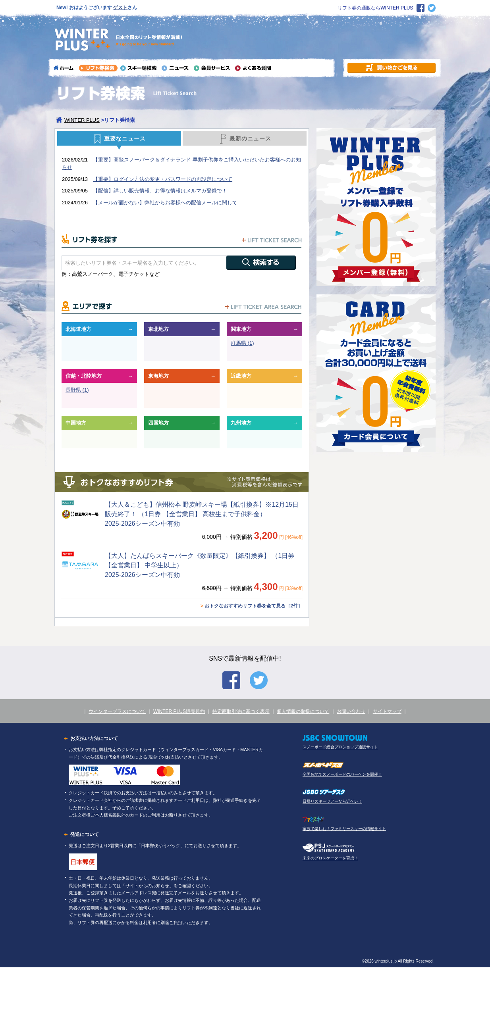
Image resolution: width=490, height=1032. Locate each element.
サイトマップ (387, 711)
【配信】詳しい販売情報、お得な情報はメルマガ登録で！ (160, 191)
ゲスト (120, 7)
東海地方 (158, 376)
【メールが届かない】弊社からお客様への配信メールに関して (165, 203)
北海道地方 (78, 329)
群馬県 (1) (242, 343)
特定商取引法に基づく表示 (241, 711)
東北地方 (158, 329)
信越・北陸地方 (84, 376)
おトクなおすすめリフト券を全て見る (252, 606)
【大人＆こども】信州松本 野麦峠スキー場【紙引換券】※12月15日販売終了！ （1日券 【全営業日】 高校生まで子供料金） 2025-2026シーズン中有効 (202, 514)
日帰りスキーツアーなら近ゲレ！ (332, 801)
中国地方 (76, 423)
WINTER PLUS (82, 120)
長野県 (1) (77, 390)
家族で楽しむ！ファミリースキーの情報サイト (344, 828)
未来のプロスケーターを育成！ (330, 858)
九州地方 (241, 423)
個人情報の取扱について (303, 711)
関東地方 (241, 329)
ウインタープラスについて (117, 711)
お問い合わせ (351, 711)
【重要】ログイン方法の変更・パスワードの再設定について (162, 179)
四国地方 (158, 423)
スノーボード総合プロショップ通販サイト (340, 747)
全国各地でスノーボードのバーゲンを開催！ (342, 774)
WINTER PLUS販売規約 (179, 711)
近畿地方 (241, 376)
